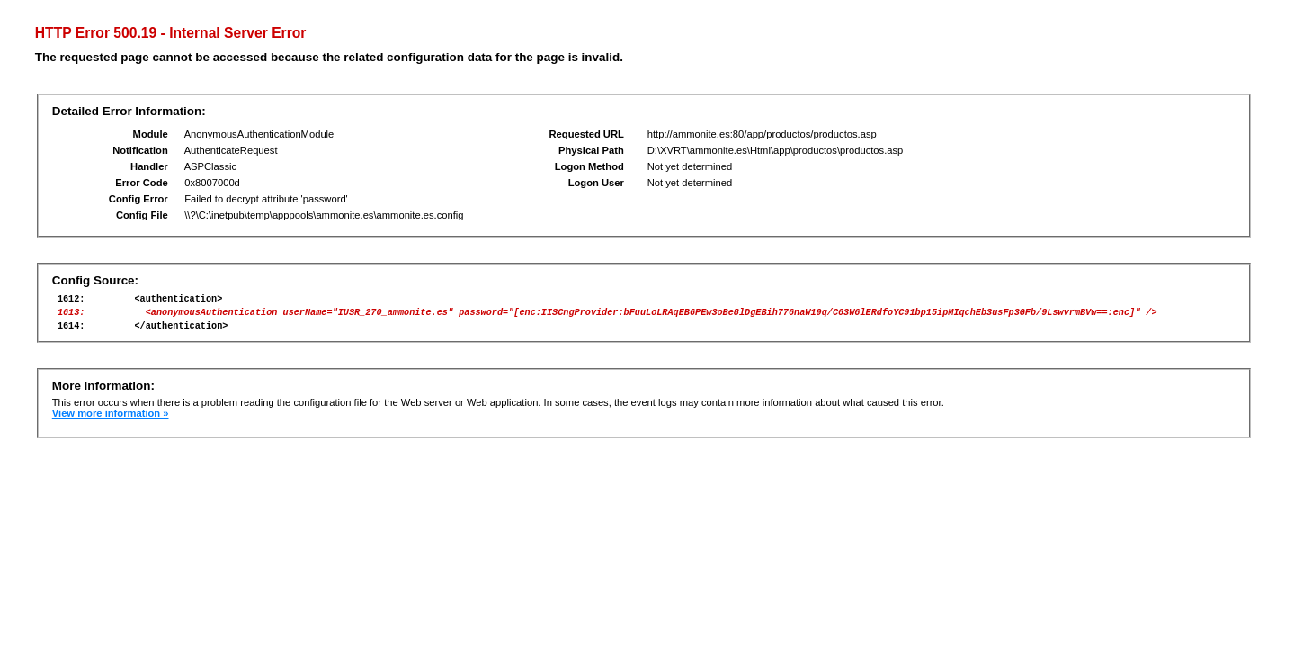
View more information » (110, 421)
